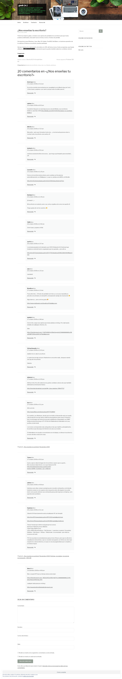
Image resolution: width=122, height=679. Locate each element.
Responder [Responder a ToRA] (30, 231)
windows (53, 65)
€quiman (30, 508)
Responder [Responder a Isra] (30, 438)
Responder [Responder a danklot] (30, 338)
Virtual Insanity (32, 348)
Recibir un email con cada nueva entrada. (30, 656)
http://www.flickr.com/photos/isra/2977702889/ (41, 412)
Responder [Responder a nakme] (30, 116)
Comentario (21, 606)
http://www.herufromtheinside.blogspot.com (40, 587)
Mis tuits (80, 50)
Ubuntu (48, 65)
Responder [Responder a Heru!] (30, 591)
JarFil (29, 241)
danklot (29, 317)
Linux (39, 65)
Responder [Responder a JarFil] (30, 258)
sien (28, 269)
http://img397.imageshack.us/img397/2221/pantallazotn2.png (45, 517)
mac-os (43, 65)
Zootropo (30, 82)
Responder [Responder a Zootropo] (30, 93)
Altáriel (29, 377)
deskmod (28, 65)
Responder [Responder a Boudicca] (30, 307)
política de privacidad (28, 676)
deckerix (29, 148)
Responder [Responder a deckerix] (30, 159)
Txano (29, 457)
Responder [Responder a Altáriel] (30, 392)
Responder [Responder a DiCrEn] (30, 138)
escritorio (34, 65)
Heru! (29, 568)
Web (19, 644)
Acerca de (42, 22)
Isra (28, 402)
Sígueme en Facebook (85, 38)
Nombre (20, 627)
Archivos (25, 22)
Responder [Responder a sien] (30, 278)
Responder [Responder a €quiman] (30, 547)
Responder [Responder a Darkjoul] (30, 212)
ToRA (29, 222)
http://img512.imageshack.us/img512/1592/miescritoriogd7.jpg (45, 181)
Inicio (19, 22)
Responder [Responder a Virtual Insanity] (30, 367)
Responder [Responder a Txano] (30, 472)
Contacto (34, 22)
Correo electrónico (23, 635)
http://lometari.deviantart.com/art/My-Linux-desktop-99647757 (45, 388)
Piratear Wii (65, 59)
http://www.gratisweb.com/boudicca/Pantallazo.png (42, 303)
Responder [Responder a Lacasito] (30, 184)
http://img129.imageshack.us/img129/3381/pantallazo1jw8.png (45, 521)
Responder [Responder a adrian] (30, 497)
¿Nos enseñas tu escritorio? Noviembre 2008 (36, 447)
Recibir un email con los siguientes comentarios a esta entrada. (36, 653)
